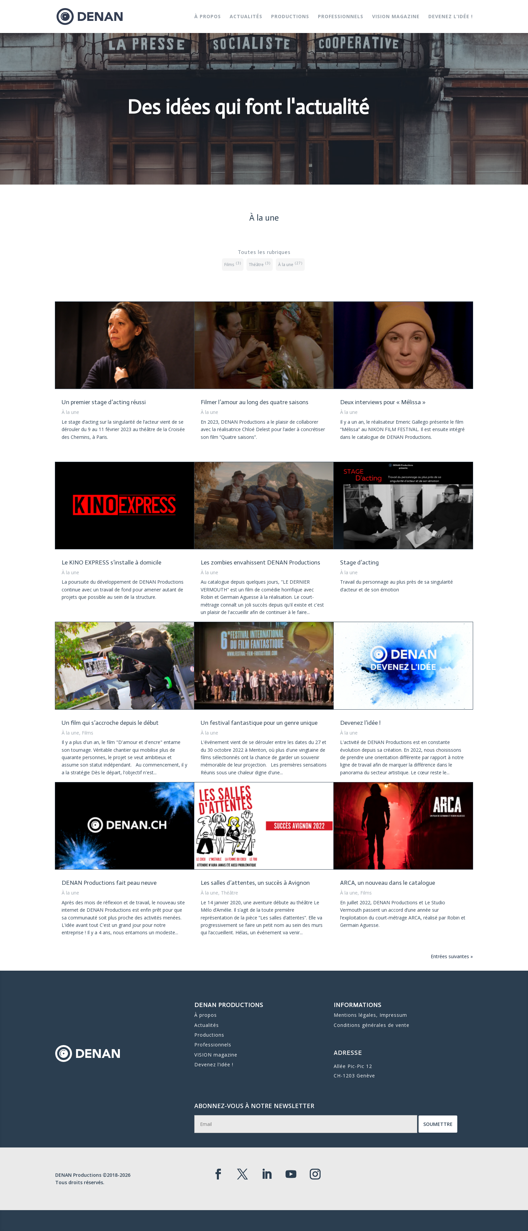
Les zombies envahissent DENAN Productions (260, 562)
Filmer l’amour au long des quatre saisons (254, 402)
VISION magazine (396, 17)
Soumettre (388, 1125)
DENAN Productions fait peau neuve (109, 882)
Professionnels (340, 17)
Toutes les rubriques (264, 252)
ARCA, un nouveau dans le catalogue (387, 882)
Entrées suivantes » (452, 956)
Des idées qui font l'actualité (248, 121)
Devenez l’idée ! (450, 17)
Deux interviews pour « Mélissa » (383, 402)
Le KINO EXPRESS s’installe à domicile (111, 562)
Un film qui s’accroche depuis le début (110, 722)
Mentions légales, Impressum (370, 1015)
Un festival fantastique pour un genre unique (259, 722)
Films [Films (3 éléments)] (232, 263)
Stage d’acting (359, 562)
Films (87, 733)
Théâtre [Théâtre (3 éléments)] (259, 263)
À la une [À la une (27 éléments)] (290, 263)
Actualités (246, 17)
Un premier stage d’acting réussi (104, 402)
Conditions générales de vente (371, 1023)
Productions (290, 17)
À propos (207, 17)
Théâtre (229, 892)
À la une (70, 412)
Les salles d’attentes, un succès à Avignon (255, 882)
